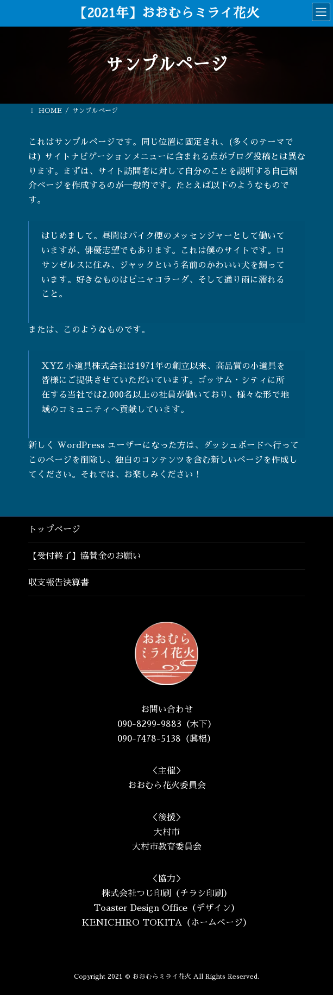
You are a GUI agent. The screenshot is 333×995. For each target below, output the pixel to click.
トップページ (54, 529)
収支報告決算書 (58, 582)
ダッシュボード (233, 445)
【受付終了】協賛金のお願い (84, 556)
